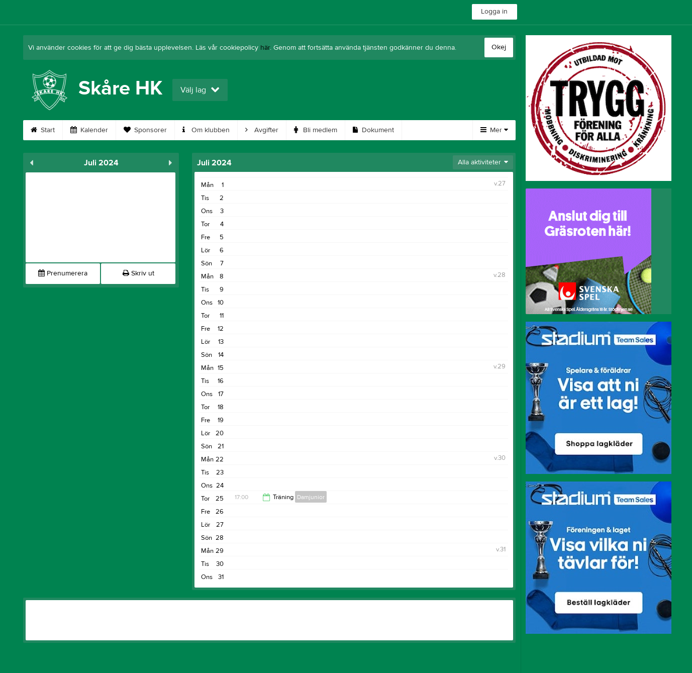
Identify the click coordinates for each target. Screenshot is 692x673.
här (265, 47)
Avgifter (261, 130)
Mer (494, 130)
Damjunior (311, 497)
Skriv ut (138, 273)
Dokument (373, 130)
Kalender (89, 130)
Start (43, 130)
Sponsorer (145, 130)
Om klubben (206, 130)
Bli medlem (315, 130)
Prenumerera (62, 273)
